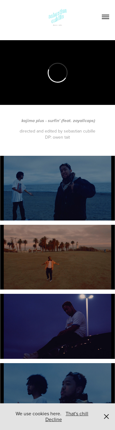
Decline (53, 419)
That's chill (77, 413)
